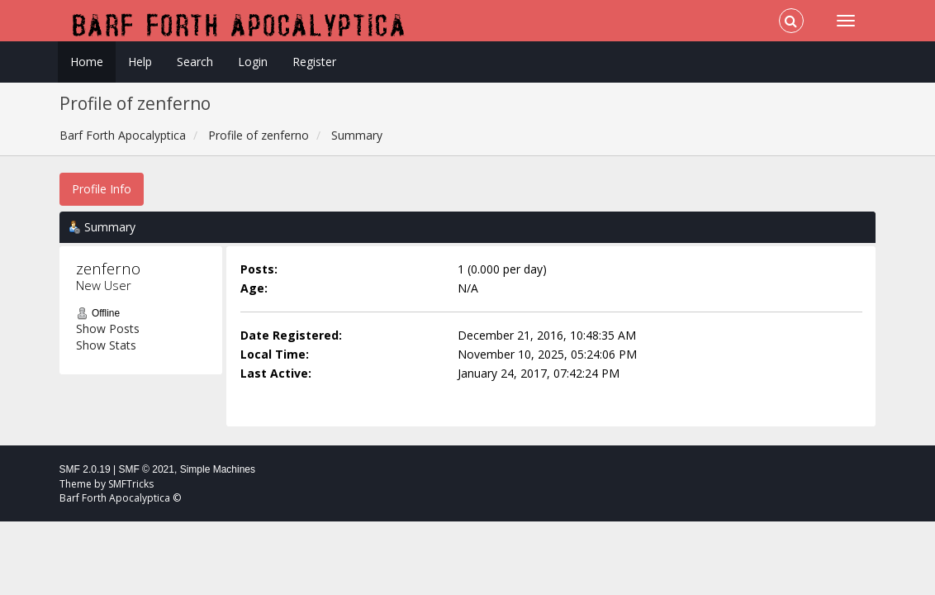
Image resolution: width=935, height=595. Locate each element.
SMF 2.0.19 (85, 469)
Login (253, 61)
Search (195, 61)
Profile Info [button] (101, 189)
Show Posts (108, 328)
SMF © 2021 (146, 469)
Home (86, 61)
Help (140, 61)
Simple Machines (217, 469)
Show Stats (106, 345)
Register (314, 61)
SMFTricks (131, 484)
